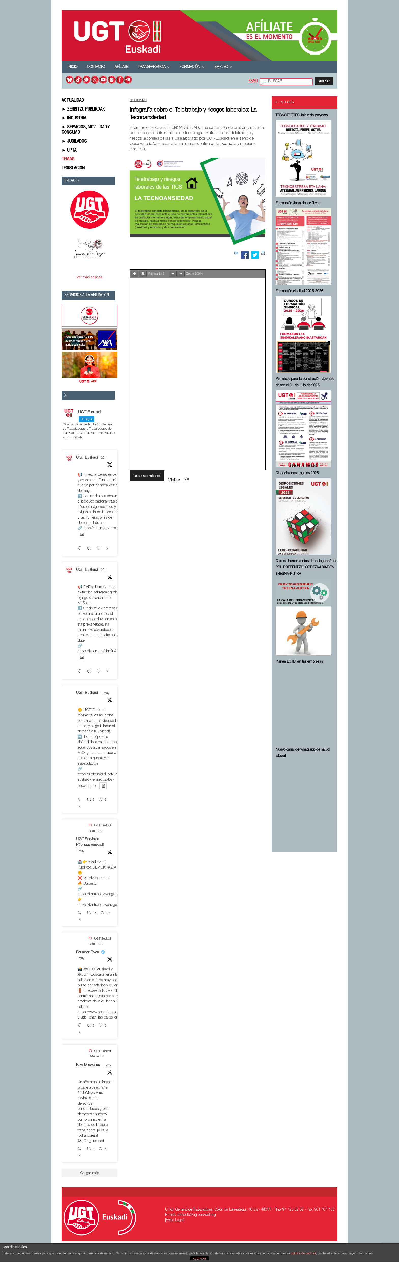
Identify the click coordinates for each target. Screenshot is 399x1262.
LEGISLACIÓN (73, 168)
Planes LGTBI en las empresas (299, 662)
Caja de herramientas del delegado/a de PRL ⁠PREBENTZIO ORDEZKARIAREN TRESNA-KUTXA (306, 568)
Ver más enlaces (89, 277)
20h (103, 457)
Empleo (223, 67)
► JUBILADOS (74, 141)
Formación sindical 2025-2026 (299, 291)
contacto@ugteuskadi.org (196, 1215)
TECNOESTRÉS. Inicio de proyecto (302, 115)
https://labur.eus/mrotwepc (103, 528)
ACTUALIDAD (73, 100)
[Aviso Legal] (174, 1220)
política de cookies (303, 1253)
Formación (192, 67)
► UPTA (69, 150)
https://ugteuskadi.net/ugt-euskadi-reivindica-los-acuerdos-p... (99, 780)
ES (251, 81)
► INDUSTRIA (74, 118)
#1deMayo (86, 1093)
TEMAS (68, 159)
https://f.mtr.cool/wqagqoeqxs (101, 894)
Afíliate (121, 67)
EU (256, 81)
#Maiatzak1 (97, 862)
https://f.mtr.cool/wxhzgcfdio (100, 905)
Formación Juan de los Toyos (298, 203)
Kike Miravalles (88, 1065)
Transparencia (154, 67)
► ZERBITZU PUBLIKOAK (83, 109)
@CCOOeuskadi (96, 969)
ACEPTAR (199, 1258)
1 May (105, 693)
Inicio (72, 67)
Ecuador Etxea (87, 952)
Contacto (96, 67)
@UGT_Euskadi (91, 975)
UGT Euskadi (87, 458)
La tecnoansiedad (147, 476)
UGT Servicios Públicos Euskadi (90, 842)
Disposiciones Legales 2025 (297, 473)
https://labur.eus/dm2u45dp (100, 651)
